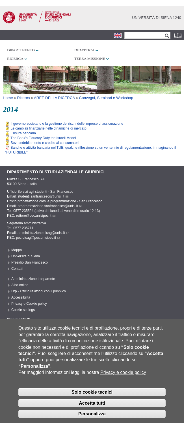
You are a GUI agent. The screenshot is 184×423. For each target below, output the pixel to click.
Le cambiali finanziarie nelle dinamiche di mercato (48, 128)
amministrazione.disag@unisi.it (43, 233)
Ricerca (15, 58)
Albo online (19, 285)
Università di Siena (25, 256)
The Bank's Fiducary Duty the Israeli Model (43, 138)
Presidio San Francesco (29, 262)
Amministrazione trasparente (33, 279)
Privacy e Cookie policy (29, 304)
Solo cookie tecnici (92, 400)
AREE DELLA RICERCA (54, 98)
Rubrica (178, 35)
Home (8, 98)
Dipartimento (21, 50)
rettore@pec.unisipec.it (36, 216)
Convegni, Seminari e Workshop (106, 98)
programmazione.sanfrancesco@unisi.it (50, 206)
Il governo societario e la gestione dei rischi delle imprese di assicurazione (66, 124)
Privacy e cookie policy (123, 380)
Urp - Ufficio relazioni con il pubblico (38, 291)
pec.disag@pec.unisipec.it (38, 238)
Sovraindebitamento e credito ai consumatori (44, 143)
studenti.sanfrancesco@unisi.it (43, 196)
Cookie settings (23, 310)
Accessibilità (20, 297)
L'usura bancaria (23, 133)
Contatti (17, 269)
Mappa (16, 250)
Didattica (84, 50)
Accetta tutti (92, 411)
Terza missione (89, 58)
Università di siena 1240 (156, 18)
